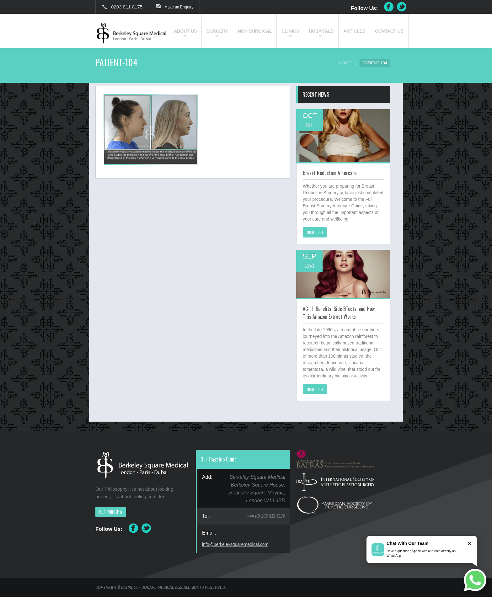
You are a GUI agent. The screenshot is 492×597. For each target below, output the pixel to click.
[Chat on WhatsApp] (475, 580)
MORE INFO (315, 232)
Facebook (389, 7)
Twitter (402, 7)
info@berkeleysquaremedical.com (235, 544)
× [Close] (469, 543)
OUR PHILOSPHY (110, 511)
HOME (345, 63)
